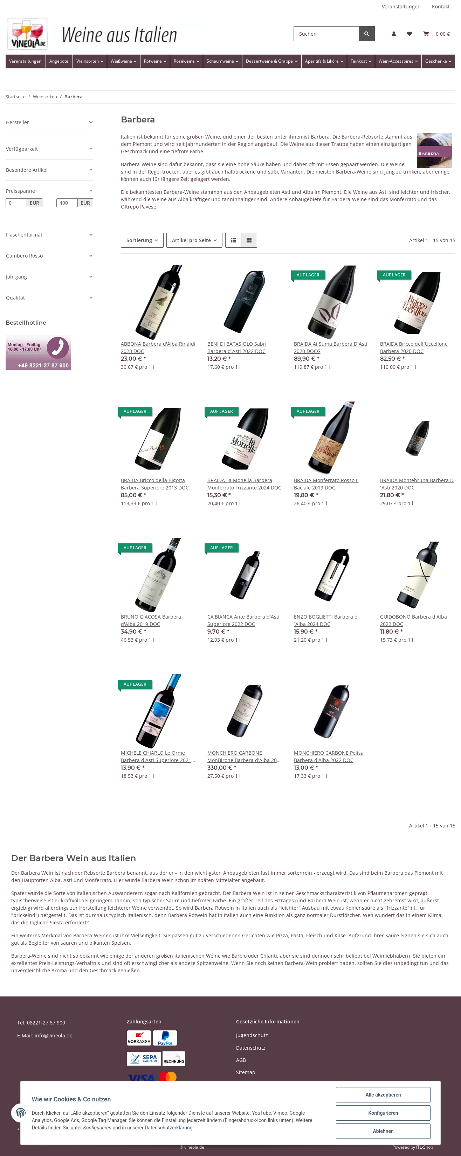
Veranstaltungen (401, 6)
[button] (393, 34)
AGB (241, 1060)
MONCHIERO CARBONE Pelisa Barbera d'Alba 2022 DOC (329, 756)
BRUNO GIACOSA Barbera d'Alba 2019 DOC (151, 620)
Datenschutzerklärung (168, 1127)
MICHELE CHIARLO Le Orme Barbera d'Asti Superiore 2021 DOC (156, 756)
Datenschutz (251, 1047)
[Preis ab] (16, 202)
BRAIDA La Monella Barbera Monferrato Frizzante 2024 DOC (244, 484)
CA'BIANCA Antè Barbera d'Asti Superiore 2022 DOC (243, 620)
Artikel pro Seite (191, 240)
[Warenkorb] (436, 34)
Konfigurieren (383, 1113)
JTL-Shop (424, 1147)
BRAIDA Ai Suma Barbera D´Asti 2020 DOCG (330, 347)
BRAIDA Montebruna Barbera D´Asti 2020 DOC (417, 484)
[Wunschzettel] (409, 34)
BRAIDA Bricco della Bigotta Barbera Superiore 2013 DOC (155, 484)
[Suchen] (326, 33)
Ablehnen (383, 1131)
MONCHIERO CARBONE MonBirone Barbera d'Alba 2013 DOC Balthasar (244, 756)
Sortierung (139, 240)
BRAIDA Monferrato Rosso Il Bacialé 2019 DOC (326, 484)
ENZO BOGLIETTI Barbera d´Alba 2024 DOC (326, 620)
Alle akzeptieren (383, 1095)
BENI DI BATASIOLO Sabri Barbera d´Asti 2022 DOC (237, 347)
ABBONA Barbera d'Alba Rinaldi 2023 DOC (158, 347)
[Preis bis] (67, 202)
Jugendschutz (252, 1035)
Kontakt (441, 6)
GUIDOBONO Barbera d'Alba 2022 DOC (413, 620)
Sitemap (245, 1072)
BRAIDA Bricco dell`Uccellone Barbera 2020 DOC (414, 347)
